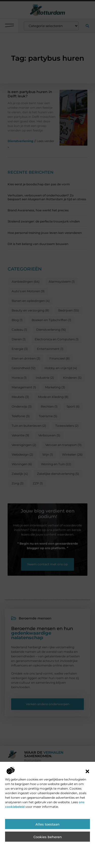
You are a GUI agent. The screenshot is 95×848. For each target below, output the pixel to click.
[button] (87, 776)
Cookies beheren (47, 842)
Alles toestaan (47, 830)
